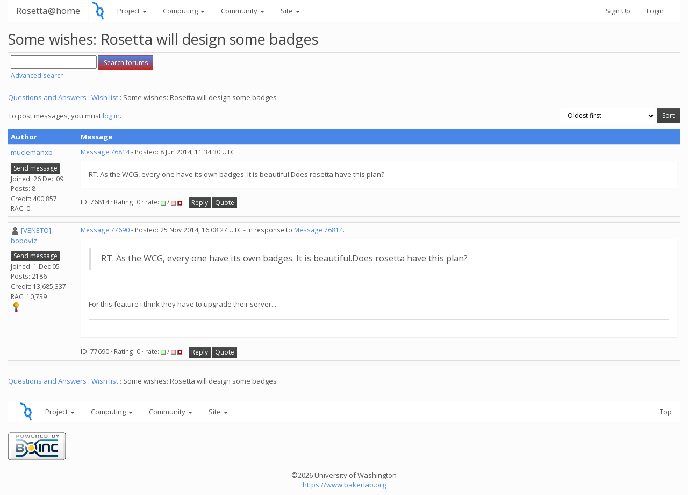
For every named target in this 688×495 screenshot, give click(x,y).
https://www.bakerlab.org (344, 485)
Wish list (104, 97)
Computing (184, 11)
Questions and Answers (47, 97)
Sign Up (618, 11)
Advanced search (37, 75)
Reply (199, 202)
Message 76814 (105, 152)
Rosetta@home (48, 10)
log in (111, 116)
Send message (35, 168)
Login (655, 11)
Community (242, 11)
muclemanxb (32, 152)
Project (132, 11)
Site (290, 11)
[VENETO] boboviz (31, 235)
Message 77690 (105, 230)
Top (666, 411)
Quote (224, 202)
